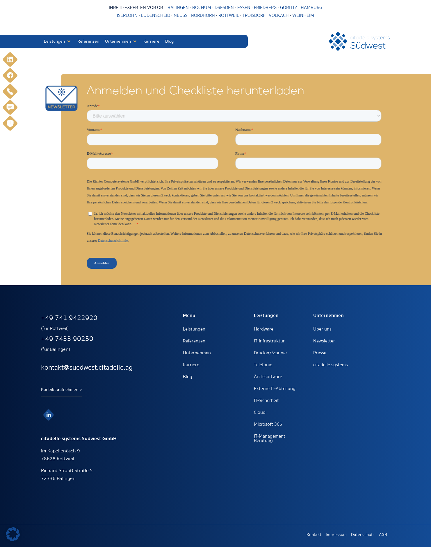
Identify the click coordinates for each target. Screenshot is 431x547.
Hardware (263, 329)
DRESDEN (224, 7)
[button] (57, 41)
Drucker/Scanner (270, 353)
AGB (383, 534)
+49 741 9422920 (69, 318)
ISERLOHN (127, 15)
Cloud (260, 412)
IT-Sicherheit (266, 400)
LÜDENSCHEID (155, 15)
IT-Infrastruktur (269, 341)
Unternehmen (197, 353)
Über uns (322, 329)
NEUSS (180, 15)
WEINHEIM (303, 15)
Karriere (191, 365)
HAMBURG (311, 7)
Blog (187, 376)
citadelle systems (330, 365)
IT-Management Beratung (269, 438)
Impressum (336, 534)
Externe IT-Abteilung (274, 388)
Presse (319, 353)
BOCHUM (201, 7)
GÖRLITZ (289, 7)
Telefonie (263, 365)
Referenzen (194, 341)
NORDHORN (203, 15)
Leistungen (194, 329)
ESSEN (243, 7)
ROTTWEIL (228, 15)
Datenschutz (363, 534)
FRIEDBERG (265, 7)
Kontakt (314, 534)
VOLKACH (279, 15)
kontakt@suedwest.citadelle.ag (87, 367)
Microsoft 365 (268, 424)
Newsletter (324, 341)
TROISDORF (254, 15)
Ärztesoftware (268, 376)
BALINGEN (178, 7)
